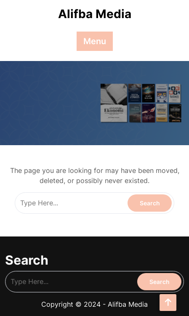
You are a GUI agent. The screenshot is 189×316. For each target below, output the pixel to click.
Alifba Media (94, 14)
